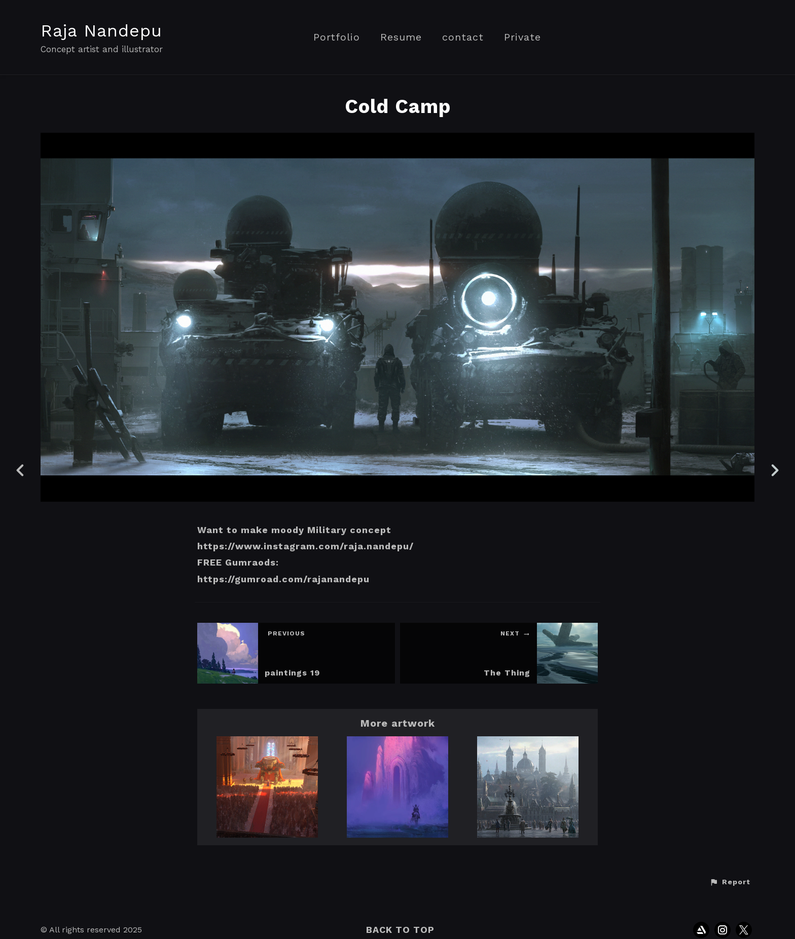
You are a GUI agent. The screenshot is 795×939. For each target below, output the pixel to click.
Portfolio (336, 37)
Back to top (400, 929)
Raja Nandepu (101, 30)
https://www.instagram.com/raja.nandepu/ (305, 546)
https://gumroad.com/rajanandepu (283, 579)
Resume (401, 37)
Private (522, 37)
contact (463, 37)
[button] (729, 882)
